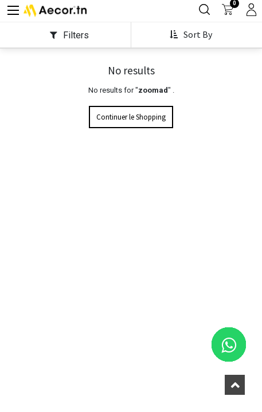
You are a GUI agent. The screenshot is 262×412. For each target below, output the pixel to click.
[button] (192, 50)
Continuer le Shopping (131, 135)
